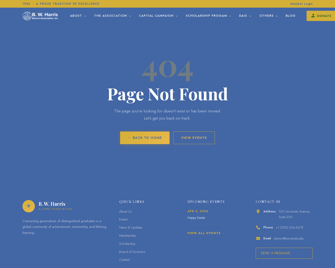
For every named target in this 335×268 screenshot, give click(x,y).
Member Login (301, 4)
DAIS (257, 15)
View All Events (204, 233)
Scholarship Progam (220, 15)
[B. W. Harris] (46, 16)
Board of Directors (132, 251)
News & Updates (130, 227)
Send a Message (275, 253)
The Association (124, 15)
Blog (303, 15)
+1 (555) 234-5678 (289, 227)
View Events (194, 137)
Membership (127, 235)
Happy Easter (196, 217)
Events (123, 219)
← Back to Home (145, 137)
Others (280, 15)
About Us (125, 211)
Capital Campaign (170, 15)
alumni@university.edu (289, 238)
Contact (124, 259)
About (90, 15)
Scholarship (127, 243)
